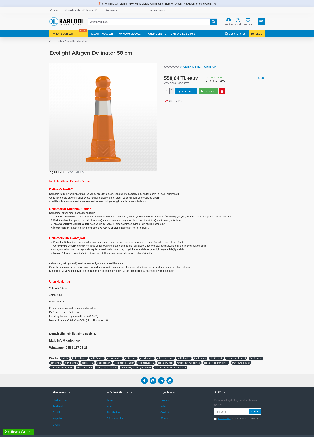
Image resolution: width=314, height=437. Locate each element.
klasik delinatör (84, 363)
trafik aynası (200, 354)
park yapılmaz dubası (106, 363)
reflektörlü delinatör (124, 359)
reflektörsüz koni (146, 359)
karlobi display (79, 354)
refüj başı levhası (165, 354)
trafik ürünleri (97, 354)
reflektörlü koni (165, 359)
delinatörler (130, 354)
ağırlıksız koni (104, 359)
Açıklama (56, 172)
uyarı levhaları (146, 354)
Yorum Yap (210, 66)
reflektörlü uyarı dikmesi (188, 359)
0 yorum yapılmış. (190, 66)
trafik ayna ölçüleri (241, 359)
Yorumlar (76, 172)
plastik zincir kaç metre (62, 363)
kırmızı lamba (71, 359)
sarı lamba (56, 359)
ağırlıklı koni (87, 359)
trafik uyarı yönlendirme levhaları (170, 363)
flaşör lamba (256, 354)
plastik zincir (216, 354)
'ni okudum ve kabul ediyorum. (236, 415)
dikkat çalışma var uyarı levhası (136, 363)
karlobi (64, 354)
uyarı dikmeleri (114, 354)
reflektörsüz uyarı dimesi (216, 359)
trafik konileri (184, 354)
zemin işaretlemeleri (236, 354)
